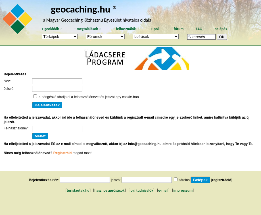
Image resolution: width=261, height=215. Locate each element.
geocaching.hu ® (84, 9)
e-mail (163, 190)
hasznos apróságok (109, 190)
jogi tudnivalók (141, 190)
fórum (179, 28)
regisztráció (221, 180)
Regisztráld (62, 153)
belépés (220, 28)
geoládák (51, 28)
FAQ (199, 28)
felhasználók (126, 28)
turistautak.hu (78, 190)
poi (156, 28)
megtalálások (87, 28)
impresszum (183, 190)
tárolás (184, 180)
